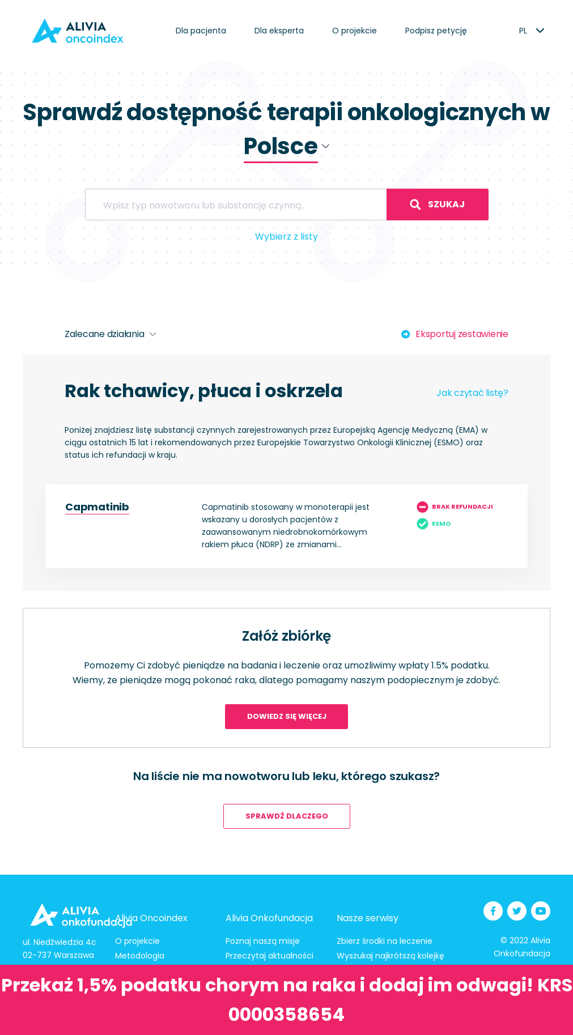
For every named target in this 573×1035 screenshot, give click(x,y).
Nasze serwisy (367, 918)
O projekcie (354, 30)
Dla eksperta (279, 30)
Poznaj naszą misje (263, 941)
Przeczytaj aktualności (269, 955)
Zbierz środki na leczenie (384, 941)
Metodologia (139, 955)
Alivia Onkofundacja (269, 918)
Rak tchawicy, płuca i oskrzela (204, 390)
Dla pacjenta (201, 30)
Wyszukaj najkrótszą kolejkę (390, 955)
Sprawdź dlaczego (286, 816)
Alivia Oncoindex (151, 918)
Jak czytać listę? (472, 392)
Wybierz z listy (286, 236)
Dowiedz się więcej (286, 716)
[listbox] (522, 30)
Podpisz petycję (436, 30)
